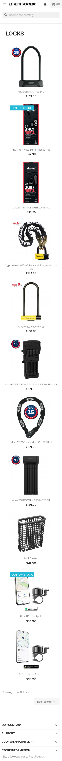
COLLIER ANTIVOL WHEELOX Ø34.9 (31, 207)
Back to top (46, 702)
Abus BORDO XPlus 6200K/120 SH (31, 500)
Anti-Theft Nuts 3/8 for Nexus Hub (31, 149)
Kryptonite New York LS (31, 326)
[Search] (31, 15)
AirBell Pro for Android (31, 674)
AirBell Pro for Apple (31, 616)
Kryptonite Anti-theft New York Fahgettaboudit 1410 (31, 267)
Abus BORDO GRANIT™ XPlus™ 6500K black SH (31, 384)
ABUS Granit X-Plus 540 (31, 91)
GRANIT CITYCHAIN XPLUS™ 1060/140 (31, 442)
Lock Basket (31, 558)
